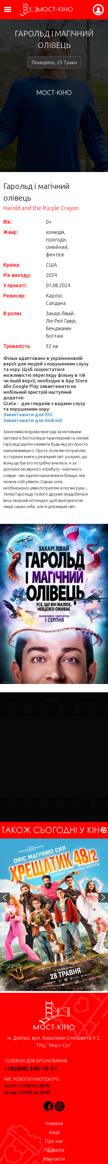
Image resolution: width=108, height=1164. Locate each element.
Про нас (54, 1141)
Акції (54, 1132)
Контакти (54, 1159)
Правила (54, 1150)
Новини (54, 1123)
